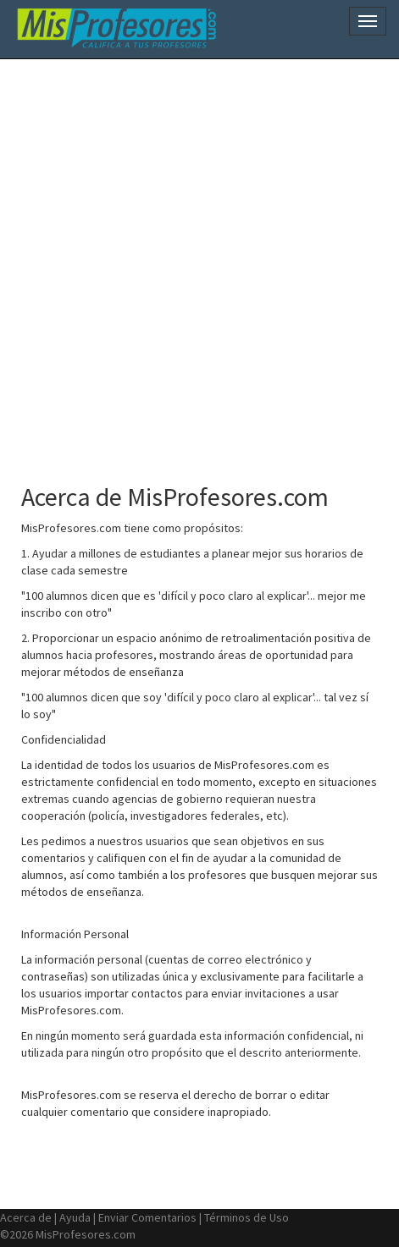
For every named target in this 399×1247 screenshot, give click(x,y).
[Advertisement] (199, 262)
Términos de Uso (246, 1217)
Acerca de (26, 1217)
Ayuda (75, 1217)
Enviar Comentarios (147, 1217)
